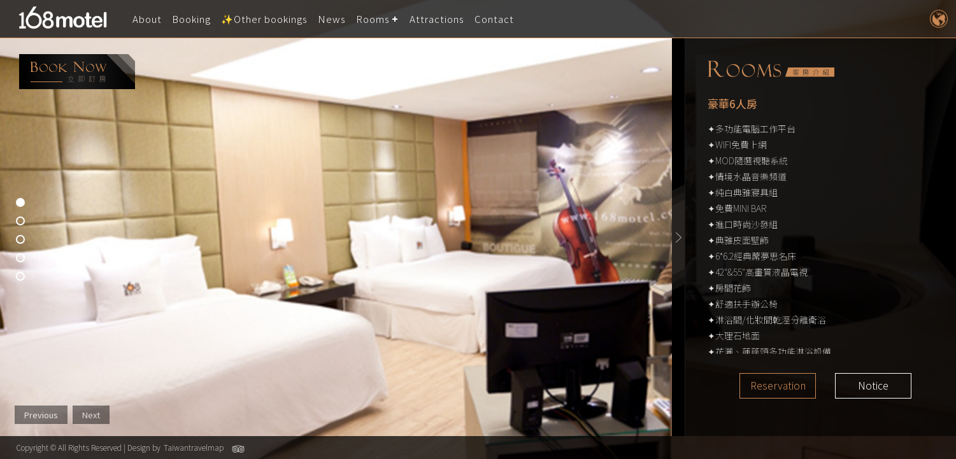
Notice (873, 385)
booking (77, 71)
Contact (494, 18)
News (332, 18)
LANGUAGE (938, 19)
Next (91, 415)
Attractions (437, 18)
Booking (191, 18)
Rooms (373, 18)
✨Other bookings (264, 18)
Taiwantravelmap (194, 447)
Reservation (778, 385)
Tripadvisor (238, 448)
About (147, 18)
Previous (41, 415)
